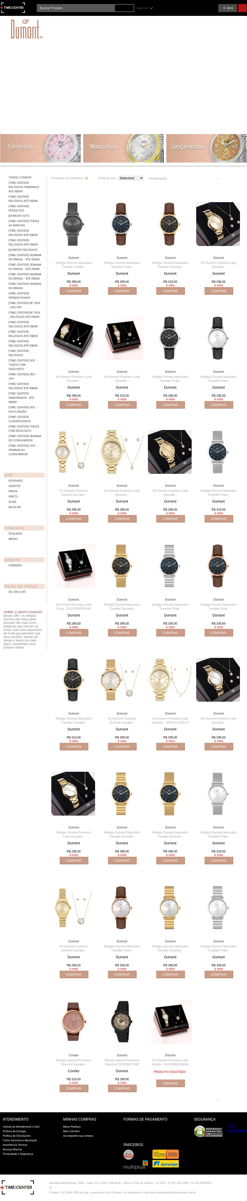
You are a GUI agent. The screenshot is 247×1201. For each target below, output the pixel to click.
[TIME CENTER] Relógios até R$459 (23, 242)
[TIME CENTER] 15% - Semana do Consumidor (23, 450)
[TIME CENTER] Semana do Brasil (25, 286)
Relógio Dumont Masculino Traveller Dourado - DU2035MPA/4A (122, 836)
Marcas (142, 8)
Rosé (12, 501)
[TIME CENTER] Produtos (19, 208)
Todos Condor (20, 177)
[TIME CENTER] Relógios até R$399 (23, 198)
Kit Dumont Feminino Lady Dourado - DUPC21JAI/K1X (170, 720)
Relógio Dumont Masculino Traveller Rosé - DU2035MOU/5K (122, 950)
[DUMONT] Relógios (23, 249)
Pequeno (15, 533)
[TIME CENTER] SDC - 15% (23, 376)
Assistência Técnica (15, 1145)
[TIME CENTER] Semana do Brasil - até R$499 (25, 266)
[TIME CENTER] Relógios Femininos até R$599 (24, 187)
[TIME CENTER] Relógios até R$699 (23, 343)
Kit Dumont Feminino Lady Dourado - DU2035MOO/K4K (122, 381)
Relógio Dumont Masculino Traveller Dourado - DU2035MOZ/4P (122, 608)
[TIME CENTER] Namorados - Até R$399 (21, 398)
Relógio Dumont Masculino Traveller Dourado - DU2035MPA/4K (170, 950)
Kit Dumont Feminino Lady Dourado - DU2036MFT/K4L (170, 495)
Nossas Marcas (12, 1149)
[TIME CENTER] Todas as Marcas (24, 223)
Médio (13, 538)
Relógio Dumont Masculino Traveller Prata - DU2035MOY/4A (170, 608)
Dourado (16, 480)
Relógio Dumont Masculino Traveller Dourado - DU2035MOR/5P (74, 722)
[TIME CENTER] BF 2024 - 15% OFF (24, 305)
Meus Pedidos (72, 1126)
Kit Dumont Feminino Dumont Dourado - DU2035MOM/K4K (122, 722)
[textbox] (85, 8)
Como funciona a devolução (20, 1140)
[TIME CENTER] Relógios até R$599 (23, 333)
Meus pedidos (205, 8)
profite (236, 1194)
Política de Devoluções (17, 1135)
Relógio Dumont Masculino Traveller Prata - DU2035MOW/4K (218, 836)
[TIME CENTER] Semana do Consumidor (25, 438)
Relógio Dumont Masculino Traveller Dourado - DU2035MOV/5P (170, 267)
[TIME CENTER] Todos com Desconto (24, 428)
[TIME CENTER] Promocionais (19, 295)
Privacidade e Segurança (18, 1154)
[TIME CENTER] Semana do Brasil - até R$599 (25, 276)
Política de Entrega (14, 1131)
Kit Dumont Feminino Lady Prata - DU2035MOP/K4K (73, 606)
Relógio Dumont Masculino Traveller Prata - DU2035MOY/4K (218, 950)
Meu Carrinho (71, 1131)
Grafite (15, 485)
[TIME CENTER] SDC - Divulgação (23, 409)
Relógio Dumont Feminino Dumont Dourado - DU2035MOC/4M (73, 1064)
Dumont (73, 258)
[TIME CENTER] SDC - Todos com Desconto (23, 365)
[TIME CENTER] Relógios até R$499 (23, 324)
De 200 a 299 (17, 591)
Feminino (15, 565)
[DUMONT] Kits (19, 215)
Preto (13, 496)
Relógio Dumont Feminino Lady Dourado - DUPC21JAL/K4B (73, 836)
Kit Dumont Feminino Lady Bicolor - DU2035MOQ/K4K (170, 1062)
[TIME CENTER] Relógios (19, 353)
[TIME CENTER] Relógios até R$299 (23, 232)
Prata (13, 491)
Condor (73, 1055)
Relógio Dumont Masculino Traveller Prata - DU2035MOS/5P (170, 381)
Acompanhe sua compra (78, 1135)
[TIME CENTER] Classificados (20, 419)
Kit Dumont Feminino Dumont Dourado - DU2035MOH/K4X (74, 950)
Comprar (73, 291)
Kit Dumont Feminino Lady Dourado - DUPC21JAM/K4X (218, 267)
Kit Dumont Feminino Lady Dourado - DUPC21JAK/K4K (218, 722)
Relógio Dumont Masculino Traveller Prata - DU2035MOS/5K (218, 381)
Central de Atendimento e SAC (21, 1126)
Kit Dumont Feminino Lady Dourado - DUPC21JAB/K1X (122, 495)
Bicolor (15, 507)
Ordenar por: (107, 178)
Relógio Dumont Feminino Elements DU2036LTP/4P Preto (122, 1064)
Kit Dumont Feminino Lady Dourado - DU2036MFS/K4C (73, 381)
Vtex (236, 1184)
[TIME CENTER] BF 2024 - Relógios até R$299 (24, 314)
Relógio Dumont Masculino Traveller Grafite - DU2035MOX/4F (74, 267)
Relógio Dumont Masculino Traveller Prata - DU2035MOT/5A (122, 267)
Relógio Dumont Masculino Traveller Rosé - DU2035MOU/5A (218, 608)
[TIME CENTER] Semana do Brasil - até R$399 (25, 257)
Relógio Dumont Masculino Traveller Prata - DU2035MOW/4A (218, 495)
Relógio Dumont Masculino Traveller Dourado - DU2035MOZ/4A (170, 836)
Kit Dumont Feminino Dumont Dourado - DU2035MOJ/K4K (74, 495)
